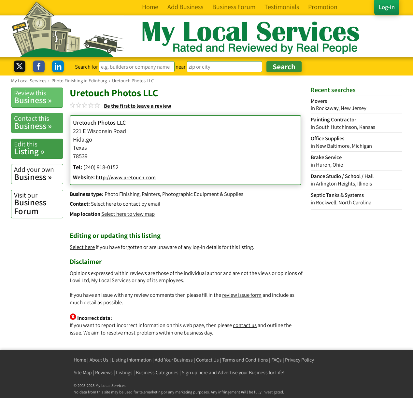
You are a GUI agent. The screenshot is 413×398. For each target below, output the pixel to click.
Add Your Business (174, 360)
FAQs (276, 360)
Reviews (104, 372)
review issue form (242, 294)
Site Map (83, 372)
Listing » (38, 148)
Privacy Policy (299, 360)
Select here (82, 247)
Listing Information (131, 360)
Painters (151, 194)
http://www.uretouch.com (126, 177)
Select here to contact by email (125, 203)
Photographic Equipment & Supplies (202, 194)
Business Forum (38, 203)
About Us (99, 360)
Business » (38, 97)
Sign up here (195, 372)
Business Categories (157, 372)
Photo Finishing (122, 194)
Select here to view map (128, 213)
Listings (124, 372)
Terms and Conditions (245, 360)
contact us (245, 325)
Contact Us (207, 360)
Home (80, 360)
